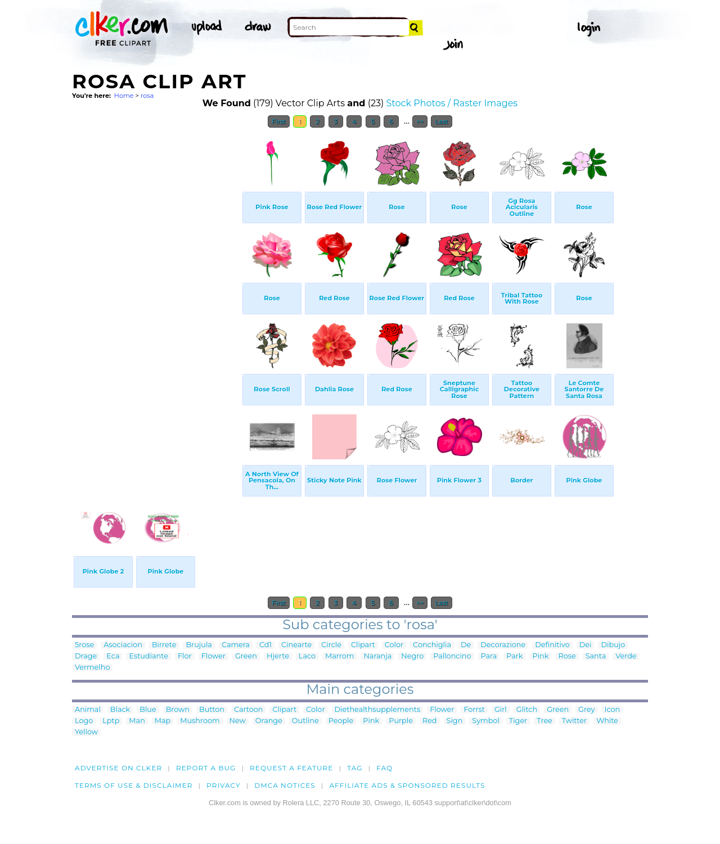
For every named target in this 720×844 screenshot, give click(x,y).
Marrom (339, 656)
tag (354, 768)
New (238, 721)
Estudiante (148, 656)
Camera (236, 645)
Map (162, 721)
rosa (147, 96)
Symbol (486, 721)
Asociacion (123, 645)
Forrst (474, 710)
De (466, 645)
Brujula (199, 645)
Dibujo (613, 645)
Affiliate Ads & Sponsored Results (407, 785)
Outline (305, 721)
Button (211, 710)
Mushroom (199, 721)
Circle (331, 645)
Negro (412, 656)
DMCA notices (285, 785)
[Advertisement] (156, 302)
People (341, 721)
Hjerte (278, 656)
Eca (112, 656)
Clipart (363, 645)
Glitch (526, 710)
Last (441, 121)
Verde (625, 656)
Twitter (574, 721)
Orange (268, 721)
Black (120, 710)
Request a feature (291, 768)
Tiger (518, 721)
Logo (84, 721)
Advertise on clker (118, 768)
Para (489, 656)
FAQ (384, 768)
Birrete (164, 645)
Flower (213, 656)
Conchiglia (432, 645)
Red (429, 721)
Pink (540, 656)
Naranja (377, 656)
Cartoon (248, 710)
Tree (544, 721)
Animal (88, 710)
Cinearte (296, 645)
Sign (455, 721)
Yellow (86, 732)
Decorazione (502, 645)
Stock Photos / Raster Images (452, 103)
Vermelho (92, 667)
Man (137, 721)
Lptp (110, 721)
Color (394, 645)
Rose (566, 656)
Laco (307, 656)
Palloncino (452, 656)
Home (124, 96)
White (607, 721)
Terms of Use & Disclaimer (134, 785)
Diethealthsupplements (378, 710)
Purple (401, 721)
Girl (500, 710)
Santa (596, 656)
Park (514, 656)
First (279, 121)
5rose (84, 645)
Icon (612, 710)
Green (246, 656)
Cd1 (265, 645)
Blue (148, 710)
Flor (185, 656)
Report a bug (206, 768)
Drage (86, 656)
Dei (585, 645)
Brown (178, 710)
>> (420, 121)
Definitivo (552, 645)
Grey (586, 710)
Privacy (223, 785)
